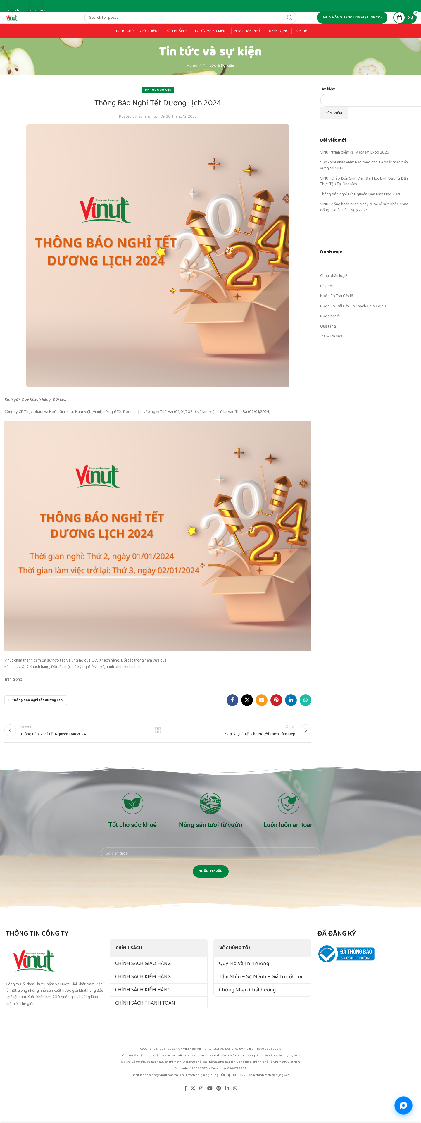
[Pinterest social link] (276, 720)
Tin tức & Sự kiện (218, 85)
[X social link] (247, 720)
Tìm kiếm (327, 109)
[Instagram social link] (201, 1112)
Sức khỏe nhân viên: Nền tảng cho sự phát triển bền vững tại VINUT (364, 185)
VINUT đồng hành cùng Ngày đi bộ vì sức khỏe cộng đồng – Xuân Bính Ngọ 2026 (364, 227)
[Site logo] (29, 27)
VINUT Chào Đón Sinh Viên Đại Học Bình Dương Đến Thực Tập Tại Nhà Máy (364, 200)
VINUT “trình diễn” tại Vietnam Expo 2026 (354, 171)
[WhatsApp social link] (305, 720)
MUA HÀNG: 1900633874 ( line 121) (352, 27)
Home (192, 85)
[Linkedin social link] (291, 720)
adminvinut (147, 136)
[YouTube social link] (209, 1112)
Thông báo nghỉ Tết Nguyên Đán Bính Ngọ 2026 (360, 213)
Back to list (158, 752)
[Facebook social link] (232, 720)
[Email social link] (262, 720)
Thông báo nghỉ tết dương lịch (37, 719)
